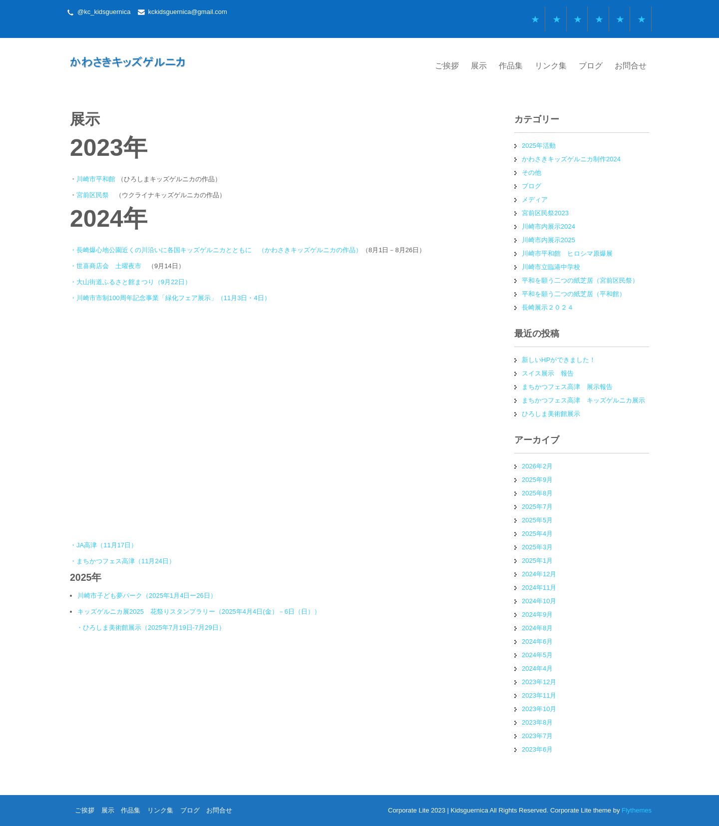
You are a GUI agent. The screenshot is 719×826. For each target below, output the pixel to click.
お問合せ (631, 65)
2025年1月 (537, 560)
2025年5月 (537, 520)
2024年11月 (539, 587)
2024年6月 (537, 641)
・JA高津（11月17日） (103, 545)
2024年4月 (537, 668)
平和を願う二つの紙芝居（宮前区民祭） (580, 280)
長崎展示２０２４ (548, 307)
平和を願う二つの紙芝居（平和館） (574, 294)
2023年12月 (539, 682)
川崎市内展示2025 (548, 240)
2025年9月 (537, 479)
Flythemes (636, 810)
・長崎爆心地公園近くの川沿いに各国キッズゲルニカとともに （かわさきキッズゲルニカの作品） (216, 250)
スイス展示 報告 (548, 373)
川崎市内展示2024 (548, 226)
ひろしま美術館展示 (551, 413)
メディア (535, 199)
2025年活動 (539, 145)
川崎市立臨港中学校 (551, 267)
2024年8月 (537, 628)
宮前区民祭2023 (545, 213)
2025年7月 (537, 506)
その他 (531, 172)
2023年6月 (537, 749)
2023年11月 (539, 695)
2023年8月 (537, 722)
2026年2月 (537, 466)
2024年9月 (537, 614)
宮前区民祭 (92, 195)
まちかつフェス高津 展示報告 (567, 387)
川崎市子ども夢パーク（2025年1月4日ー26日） (147, 595)
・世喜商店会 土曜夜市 (105, 266)
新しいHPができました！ (559, 360)
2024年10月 (539, 601)
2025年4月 (537, 533)
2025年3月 (537, 547)
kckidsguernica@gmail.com (187, 11)
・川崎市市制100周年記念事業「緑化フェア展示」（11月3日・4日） (170, 298)
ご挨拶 (447, 65)
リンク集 (551, 65)
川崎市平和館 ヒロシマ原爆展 (567, 253)
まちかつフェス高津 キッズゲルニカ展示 (583, 400)
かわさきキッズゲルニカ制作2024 (571, 159)
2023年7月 (537, 736)
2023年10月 (539, 709)
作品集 (511, 65)
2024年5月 (537, 655)
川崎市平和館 (95, 179)
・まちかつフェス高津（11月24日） (122, 561)
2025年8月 (537, 493)
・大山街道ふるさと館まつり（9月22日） (130, 282)
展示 (479, 65)
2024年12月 (539, 574)
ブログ (591, 65)
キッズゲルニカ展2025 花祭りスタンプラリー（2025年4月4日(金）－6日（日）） (199, 611)
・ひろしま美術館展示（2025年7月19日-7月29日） (150, 627)
